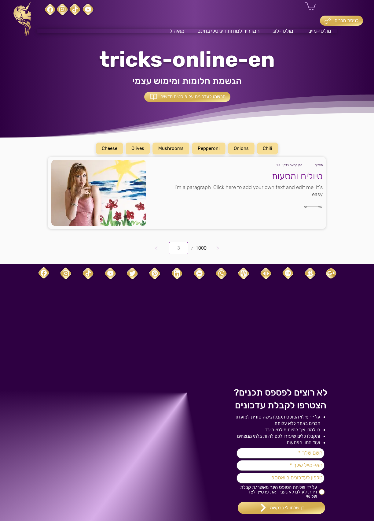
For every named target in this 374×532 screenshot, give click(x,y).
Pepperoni (209, 148)
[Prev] (156, 248)
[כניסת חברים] (341, 21)
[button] (310, 6)
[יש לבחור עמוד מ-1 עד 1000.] (178, 248)
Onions (241, 148)
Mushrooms (171, 148)
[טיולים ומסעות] (236, 176)
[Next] (217, 248)
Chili (268, 148)
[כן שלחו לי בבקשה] (281, 508)
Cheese (110, 148)
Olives (138, 148)
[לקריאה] (307, 207)
